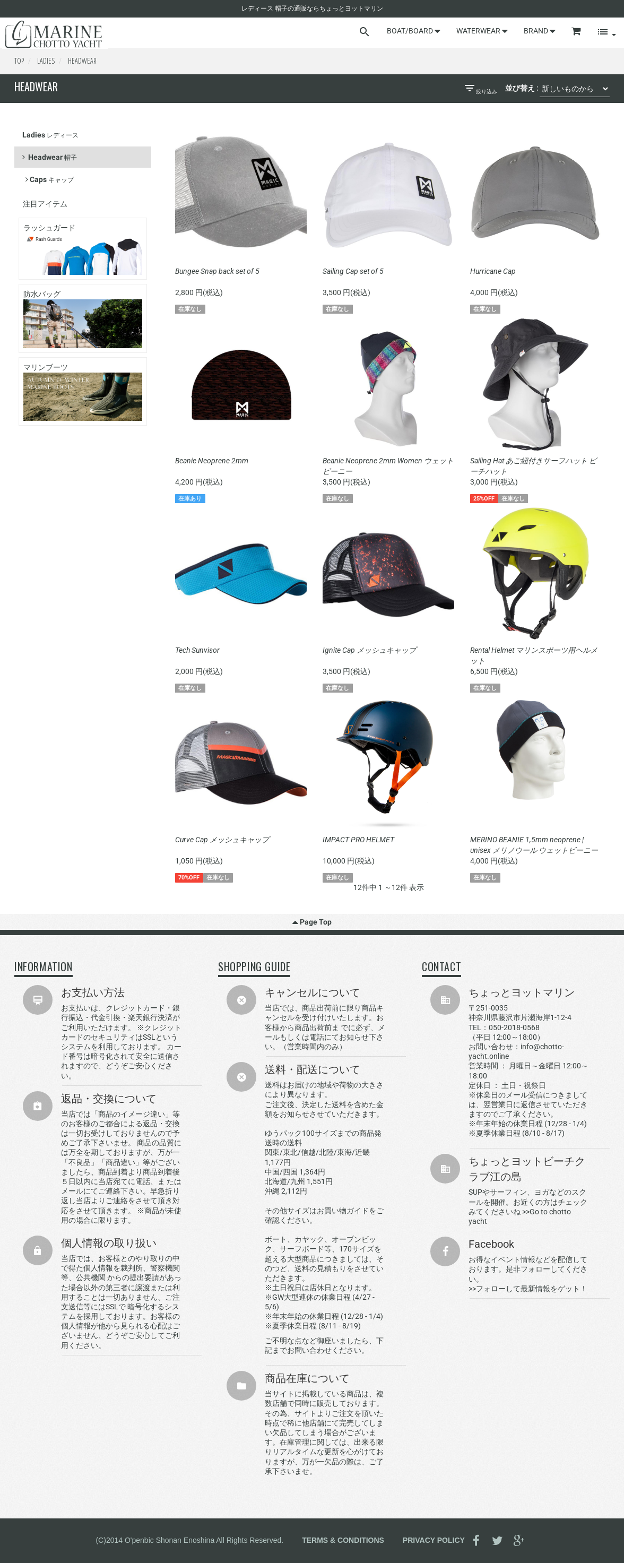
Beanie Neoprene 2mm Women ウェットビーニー (388, 466)
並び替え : (521, 88)
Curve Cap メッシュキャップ (222, 839)
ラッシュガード (82, 249)
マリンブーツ (82, 392)
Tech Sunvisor (197, 650)
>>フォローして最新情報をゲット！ (528, 1288)
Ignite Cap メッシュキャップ (369, 650)
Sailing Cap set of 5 (353, 271)
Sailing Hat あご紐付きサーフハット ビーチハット (533, 466)
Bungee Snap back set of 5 (217, 271)
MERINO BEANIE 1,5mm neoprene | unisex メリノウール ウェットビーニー (534, 844)
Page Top (312, 922)
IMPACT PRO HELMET (358, 839)
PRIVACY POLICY (434, 1540)
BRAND (540, 31)
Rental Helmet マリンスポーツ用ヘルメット (533, 655)
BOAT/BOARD (413, 31)
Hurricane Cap (493, 271)
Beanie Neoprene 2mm (211, 460)
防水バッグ (82, 319)
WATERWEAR (482, 31)
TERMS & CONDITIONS (343, 1540)
